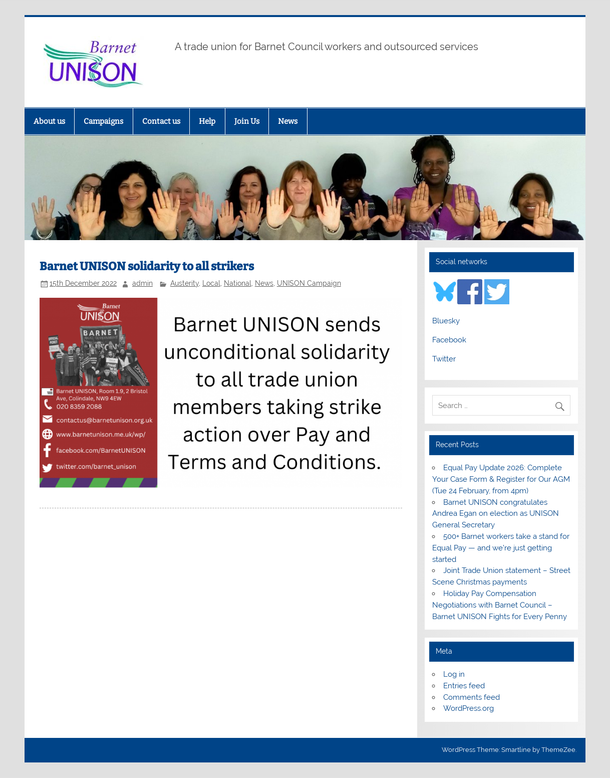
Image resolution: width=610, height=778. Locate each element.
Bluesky (446, 320)
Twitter (444, 358)
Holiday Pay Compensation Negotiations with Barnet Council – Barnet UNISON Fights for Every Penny (499, 605)
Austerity (184, 283)
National (237, 283)
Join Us (246, 121)
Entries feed (464, 685)
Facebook (449, 339)
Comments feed (471, 697)
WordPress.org (468, 708)
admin (142, 283)
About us (49, 121)
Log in (454, 674)
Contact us (161, 121)
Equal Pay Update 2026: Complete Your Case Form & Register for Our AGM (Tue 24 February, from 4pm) (501, 479)
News (287, 121)
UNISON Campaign (309, 283)
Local (211, 283)
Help (207, 121)
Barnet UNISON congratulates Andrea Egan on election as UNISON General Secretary (495, 514)
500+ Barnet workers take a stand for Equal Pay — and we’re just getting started (500, 548)
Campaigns (103, 121)
